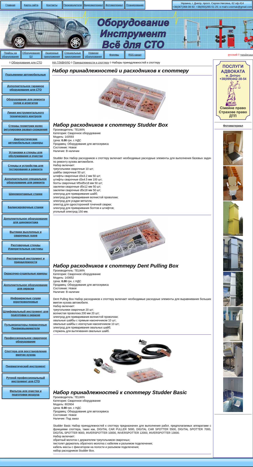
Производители (72, 5)
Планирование (135, 5)
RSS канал (135, 54)
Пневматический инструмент (25, 366)
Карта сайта (31, 5)
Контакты (51, 5)
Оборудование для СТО (26, 62)
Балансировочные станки (25, 207)
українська (246, 54)
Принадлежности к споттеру (91, 62)
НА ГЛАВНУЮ (61, 62)
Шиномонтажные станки (25, 194)
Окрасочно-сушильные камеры (25, 273)
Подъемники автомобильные (25, 74)
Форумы (114, 54)
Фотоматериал (114, 5)
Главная (10, 5)
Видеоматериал (93, 5)
